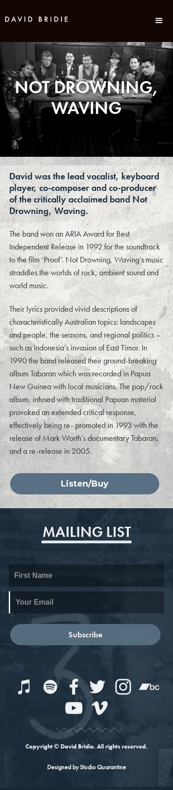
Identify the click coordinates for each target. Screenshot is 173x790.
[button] (159, 21)
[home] (37, 18)
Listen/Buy (84, 484)
